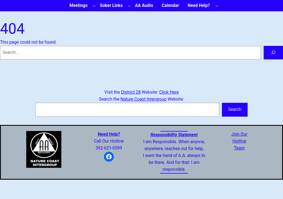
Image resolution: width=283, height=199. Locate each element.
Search (234, 109)
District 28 (131, 92)
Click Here (169, 92)
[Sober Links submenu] (129, 5)
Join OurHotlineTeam (239, 141)
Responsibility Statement (174, 134)
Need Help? (109, 134)
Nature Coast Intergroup (143, 99)
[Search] (273, 52)
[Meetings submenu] (94, 5)
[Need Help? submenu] (216, 5)
